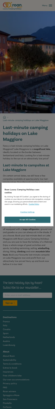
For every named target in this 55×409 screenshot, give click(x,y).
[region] (27, 204)
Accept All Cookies (27, 220)
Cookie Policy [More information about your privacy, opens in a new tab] (34, 204)
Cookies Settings (27, 212)
